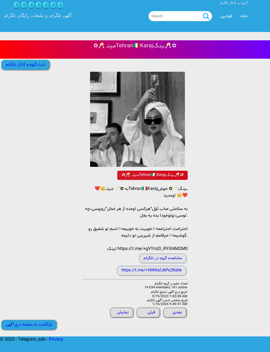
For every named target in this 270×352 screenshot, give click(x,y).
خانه (244, 16)
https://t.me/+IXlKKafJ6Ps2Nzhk (151, 270)
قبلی (151, 312)
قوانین (226, 16)
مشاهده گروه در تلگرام (163, 258)
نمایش (123, 312)
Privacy (56, 339)
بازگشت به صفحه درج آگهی (29, 325)
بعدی (177, 312)
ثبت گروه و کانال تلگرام (25, 65)
